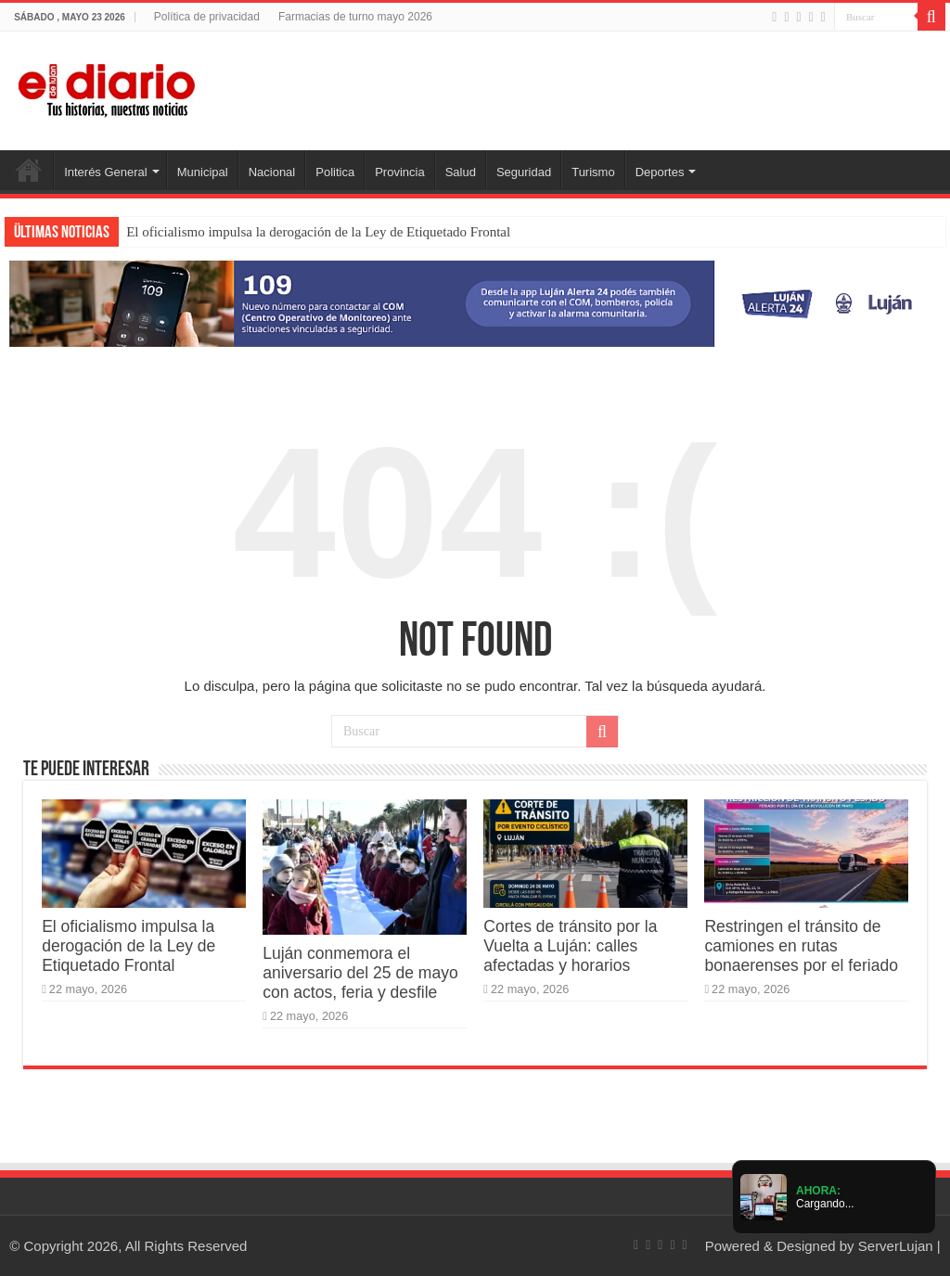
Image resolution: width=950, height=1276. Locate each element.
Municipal (202, 172)
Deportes (660, 172)
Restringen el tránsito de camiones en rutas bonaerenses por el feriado (801, 946)
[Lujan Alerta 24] (475, 303)
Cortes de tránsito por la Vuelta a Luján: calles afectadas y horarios (570, 946)
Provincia (399, 172)
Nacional (272, 172)
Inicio (29, 169)
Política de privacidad (207, 16)
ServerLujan (895, 1246)
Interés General (106, 172)
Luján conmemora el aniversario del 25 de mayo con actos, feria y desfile (360, 973)
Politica (334, 172)
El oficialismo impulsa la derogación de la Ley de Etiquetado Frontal (318, 231)
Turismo (592, 172)
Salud (460, 172)
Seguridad (523, 172)
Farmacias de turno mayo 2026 (355, 16)
